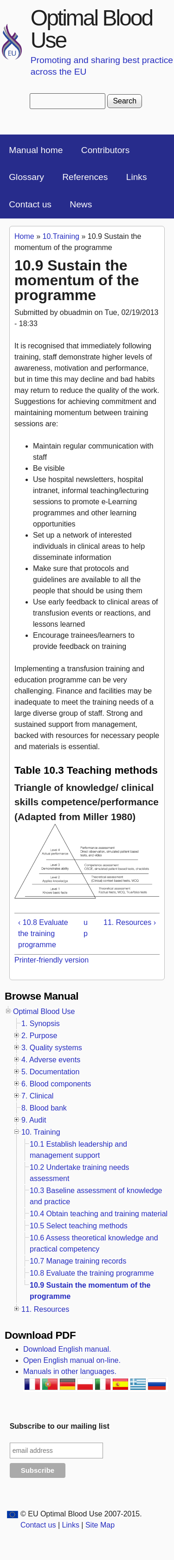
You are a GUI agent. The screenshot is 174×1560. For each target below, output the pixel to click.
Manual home (36, 150)
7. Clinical (37, 1096)
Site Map (100, 1525)
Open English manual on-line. (72, 1360)
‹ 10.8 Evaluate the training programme (43, 933)
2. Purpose (39, 1036)
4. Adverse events (50, 1060)
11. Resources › (129, 922)
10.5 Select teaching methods (79, 1226)
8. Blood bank (44, 1108)
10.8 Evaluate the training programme (92, 1273)
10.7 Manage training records (78, 1261)
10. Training (40, 1132)
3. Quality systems (51, 1048)
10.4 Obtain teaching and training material (99, 1214)
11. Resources (45, 1309)
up (86, 927)
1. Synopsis (40, 1023)
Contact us (30, 204)
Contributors (105, 150)
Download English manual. (67, 1349)
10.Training (60, 236)
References (85, 177)
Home (24, 236)
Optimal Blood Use (91, 29)
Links (136, 177)
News (81, 204)
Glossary (26, 177)
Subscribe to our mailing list (60, 1426)
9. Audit (33, 1120)
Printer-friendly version (51, 960)
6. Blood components (56, 1084)
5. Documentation (50, 1072)
